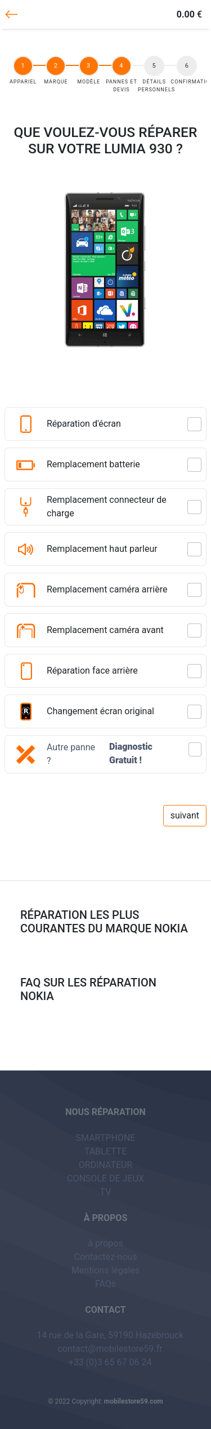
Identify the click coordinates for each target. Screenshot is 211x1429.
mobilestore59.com (133, 1401)
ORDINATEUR (106, 1165)
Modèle (89, 82)
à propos (105, 1243)
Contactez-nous (105, 1256)
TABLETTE (105, 1151)
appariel (24, 82)
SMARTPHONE (106, 1137)
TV (105, 1192)
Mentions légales (105, 1270)
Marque (56, 82)
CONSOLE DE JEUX (105, 1178)
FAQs (105, 1283)
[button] (105, 765)
